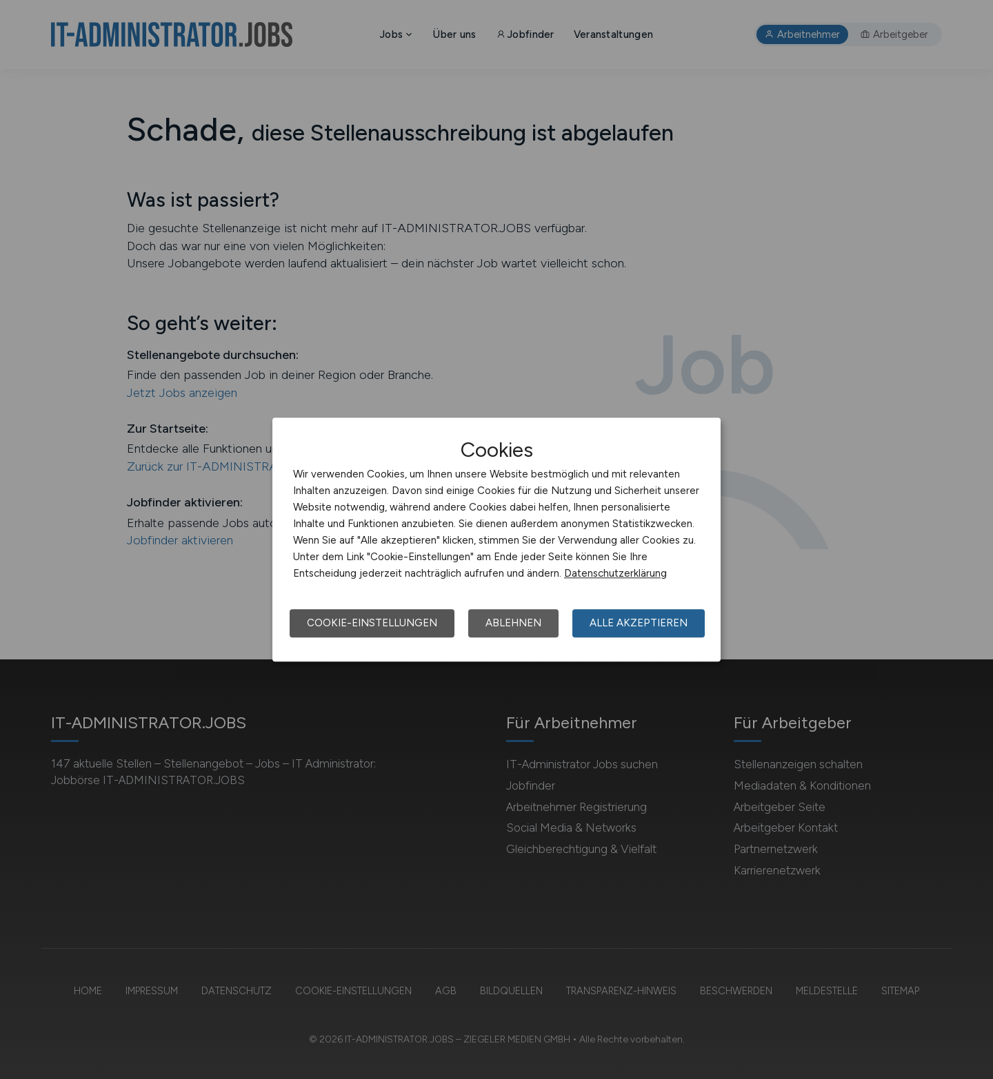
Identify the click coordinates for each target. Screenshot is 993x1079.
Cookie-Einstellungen (372, 623)
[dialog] (496, 539)
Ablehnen (513, 623)
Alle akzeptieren (639, 623)
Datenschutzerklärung (615, 573)
